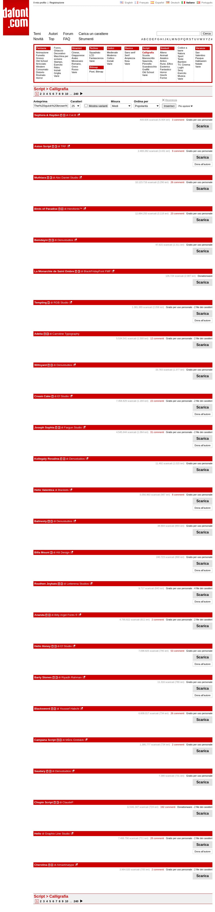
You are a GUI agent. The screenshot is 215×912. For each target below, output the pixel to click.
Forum (68, 34)
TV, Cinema (184, 64)
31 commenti (157, 432)
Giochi (163, 75)
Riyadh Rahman (71, 677)
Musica (181, 76)
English (126, 2)
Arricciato (41, 63)
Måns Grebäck (75, 739)
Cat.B (72, 115)
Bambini (182, 62)
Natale (198, 63)
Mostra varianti (97, 106)
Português (204, 2)
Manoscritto (148, 58)
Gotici (110, 48)
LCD (91, 55)
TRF (63, 146)
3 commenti (178, 119)
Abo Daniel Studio (67, 177)
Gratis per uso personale (199, 119)
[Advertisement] (112, 19)
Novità (38, 39)
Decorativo (59, 53)
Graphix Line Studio (57, 833)
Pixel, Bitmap (96, 71)
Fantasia (41, 48)
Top (51, 39)
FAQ (66, 39)
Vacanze (200, 48)
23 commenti (177, 213)
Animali (164, 55)
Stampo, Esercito (58, 63)
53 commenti (177, 651)
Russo (75, 69)
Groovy (40, 58)
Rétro (57, 67)
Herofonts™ (74, 208)
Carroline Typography (66, 333)
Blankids (63, 490)
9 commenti (178, 151)
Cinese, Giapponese (78, 54)
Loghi (181, 67)
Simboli (165, 48)
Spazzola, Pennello (147, 62)
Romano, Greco (76, 65)
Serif (127, 55)
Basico (129, 48)
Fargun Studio (73, 427)
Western (40, 66)
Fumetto (40, 55)
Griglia (57, 73)
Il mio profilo (39, 2)
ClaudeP (67, 802)
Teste (180, 59)
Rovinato (40, 75)
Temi (37, 34)
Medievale (112, 52)
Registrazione (56, 2)
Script (146, 48)
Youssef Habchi (69, 708)
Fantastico (165, 69)
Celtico (110, 58)
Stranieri (77, 48)
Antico (163, 61)
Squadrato (94, 52)
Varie (56, 76)
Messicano (77, 61)
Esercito (182, 73)
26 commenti (177, 182)
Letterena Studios (78, 583)
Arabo (75, 58)
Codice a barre (182, 49)
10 (66, 93)
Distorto (40, 72)
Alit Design (62, 552)
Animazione (42, 52)
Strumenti (86, 39)
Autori (53, 34)
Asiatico (164, 58)
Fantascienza (96, 58)
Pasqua (199, 58)
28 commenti (157, 838)
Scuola (146, 55)
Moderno (111, 55)
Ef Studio (63, 396)
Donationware (205, 276)
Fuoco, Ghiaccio (58, 49)
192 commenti (167, 807)
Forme (163, 78)
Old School (42, 61)
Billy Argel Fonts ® (65, 615)
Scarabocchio (149, 66)
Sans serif (130, 52)
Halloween (200, 61)
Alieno (163, 52)
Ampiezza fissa (130, 59)
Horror (39, 78)
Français (141, 2)
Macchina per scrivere (61, 57)
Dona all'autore (203, 164)
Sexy (180, 70)
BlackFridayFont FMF (97, 271)
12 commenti (157, 338)
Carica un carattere (93, 34)
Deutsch (172, 2)
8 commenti (178, 494)
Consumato (42, 69)
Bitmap (94, 67)
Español (157, 2)
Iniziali (57, 70)
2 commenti (158, 619)
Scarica (202, 126)
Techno (94, 48)
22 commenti (157, 401)
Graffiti (145, 69)
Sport (180, 56)
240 (76, 93)
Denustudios (65, 240)
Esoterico (165, 66)
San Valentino (200, 54)
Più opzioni (185, 106)
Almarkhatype (65, 864)
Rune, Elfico (166, 63)
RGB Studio (61, 302)
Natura (181, 53)
